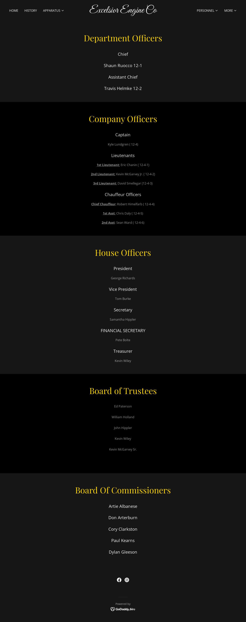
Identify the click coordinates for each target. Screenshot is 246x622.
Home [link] (13, 10)
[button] (53, 10)
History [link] (30, 10)
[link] (123, 11)
